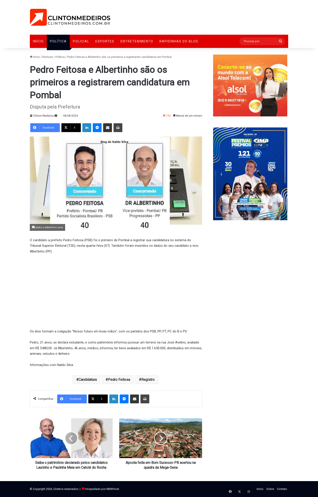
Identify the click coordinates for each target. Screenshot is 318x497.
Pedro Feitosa (119, 379)
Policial (81, 41)
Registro (148, 379)
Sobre (270, 489)
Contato (282, 489)
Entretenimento (137, 41)
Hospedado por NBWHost (102, 489)
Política (58, 41)
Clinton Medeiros (43, 115)
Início (38, 41)
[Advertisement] (116, 291)
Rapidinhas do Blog (178, 41)
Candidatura (88, 379)
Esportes (104, 41)
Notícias (47, 57)
